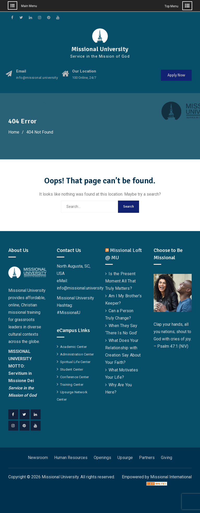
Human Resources (71, 457)
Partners (147, 457)
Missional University (99, 49)
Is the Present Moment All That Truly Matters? (120, 281)
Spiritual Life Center (75, 362)
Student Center (71, 369)
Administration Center (77, 354)
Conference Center (74, 377)
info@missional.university (37, 77)
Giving (166, 457)
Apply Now (176, 75)
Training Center (71, 385)
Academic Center (73, 347)
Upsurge (125, 457)
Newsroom (38, 457)
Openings (102, 457)
